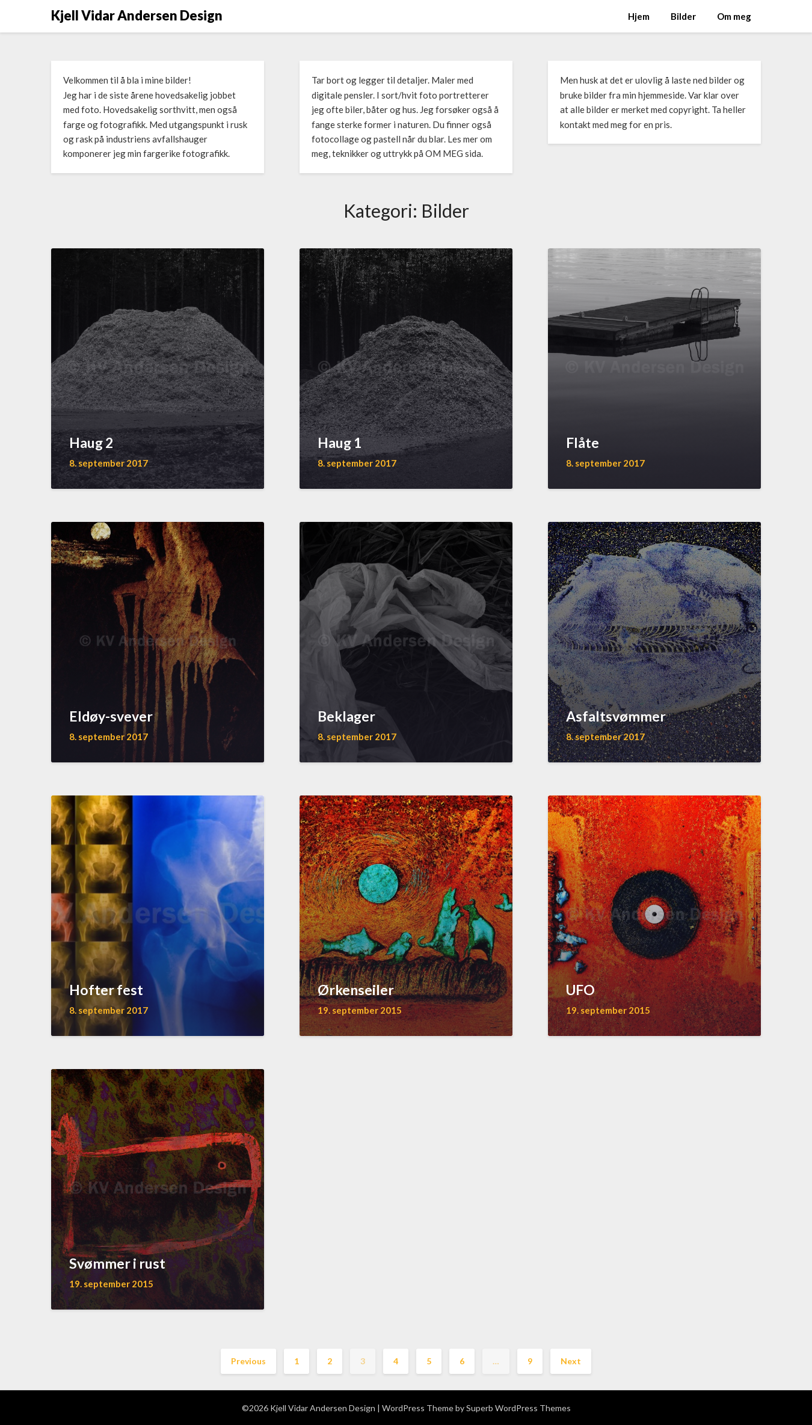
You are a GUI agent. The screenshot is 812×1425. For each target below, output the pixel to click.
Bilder (683, 16)
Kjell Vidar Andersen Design (137, 15)
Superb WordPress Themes (518, 1408)
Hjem (639, 16)
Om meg (734, 16)
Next (571, 1361)
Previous (248, 1361)
